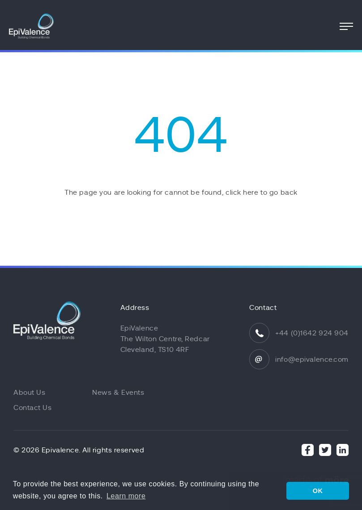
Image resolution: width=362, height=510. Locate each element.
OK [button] (318, 490)
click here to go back (262, 192)
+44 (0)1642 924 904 (312, 333)
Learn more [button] (125, 496)
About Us (29, 393)
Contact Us (32, 408)
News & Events (118, 393)
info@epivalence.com (312, 359)
